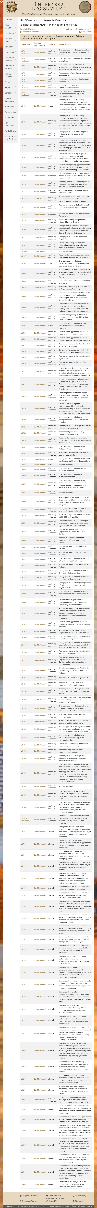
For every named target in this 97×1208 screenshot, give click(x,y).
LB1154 (24, 652)
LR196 (23, 984)
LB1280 (24, 700)
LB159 (23, 221)
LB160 (23, 229)
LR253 (23, 1079)
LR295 (23, 1109)
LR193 (23, 949)
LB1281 (24, 708)
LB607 (23, 325)
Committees (10, 52)
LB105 (23, 134)
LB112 (23, 199)
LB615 (23, 363)
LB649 (23, 509)
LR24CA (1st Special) (25, 819)
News (7, 82)
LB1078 (24, 624)
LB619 (23, 408)
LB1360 (24, 745)
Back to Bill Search (27, 29)
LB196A (24, 251)
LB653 (23, 540)
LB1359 (24, 737)
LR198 (23, 1009)
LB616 (23, 372)
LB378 (23, 282)
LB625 (23, 454)
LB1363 (24, 773)
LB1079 (24, 631)
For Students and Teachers (10, 137)
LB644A (24, 464)
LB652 (23, 531)
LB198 (23, 263)
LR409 (23, 1172)
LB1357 (24, 722)
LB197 (23, 256)
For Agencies (10, 112)
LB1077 (24, 613)
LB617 (23, 384)
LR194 (23, 960)
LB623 (23, 440)
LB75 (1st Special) (25, 74)
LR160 (23, 929)
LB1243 (24, 678)
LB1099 (24, 637)
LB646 (23, 475)
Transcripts (9, 106)
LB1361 (24, 751)
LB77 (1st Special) (25, 86)
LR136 (23, 866)
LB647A (24, 492)
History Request (8, 75)
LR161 (23, 939)
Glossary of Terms (28, 1201)
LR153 (23, 878)
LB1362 (24, 758)
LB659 (23, 578)
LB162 (23, 245)
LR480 (23, 1184)
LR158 (23, 906)
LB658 (23, 572)
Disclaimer (78, 1201)
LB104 (23, 122)
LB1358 (24, 729)
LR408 (23, 1158)
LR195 (23, 972)
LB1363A (24, 786)
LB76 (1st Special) (25, 80)
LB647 (23, 484)
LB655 (23, 553)
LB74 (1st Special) (25, 67)
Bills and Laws (10, 40)
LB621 (23, 427)
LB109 (23, 176)
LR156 (23, 888)
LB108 (23, 167)
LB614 (23, 357)
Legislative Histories (9, 67)
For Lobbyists (10, 131)
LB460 (23, 307)
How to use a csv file (29, 31)
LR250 (23, 1067)
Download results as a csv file (79, 29)
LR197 (23, 997)
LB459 (23, 296)
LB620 (23, 419)
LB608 (23, 333)
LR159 (23, 918)
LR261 (23, 1090)
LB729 (23, 593)
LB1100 (24, 645)
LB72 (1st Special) (25, 52)
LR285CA (24, 1100)
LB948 (23, 602)
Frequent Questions (29, 1195)
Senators (10, 92)
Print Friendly (85, 31)
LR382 (23, 1119)
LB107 (23, 157)
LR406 (23, 1130)
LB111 (23, 191)
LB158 (23, 214)
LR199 (23, 1020)
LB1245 (24, 691)
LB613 (23, 351)
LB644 (23, 460)
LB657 (23, 566)
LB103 (23, 106)
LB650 (23, 516)
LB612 (23, 345)
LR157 (23, 895)
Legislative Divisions (10, 59)
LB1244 (24, 684)
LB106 (23, 145)
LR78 (23, 844)
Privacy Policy (79, 1195)
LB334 (23, 273)
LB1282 (24, 715)
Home (9, 19)
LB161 (23, 238)
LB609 (23, 339)
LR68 (23, 832)
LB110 (23, 184)
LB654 (23, 547)
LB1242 (24, 670)
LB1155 (24, 661)
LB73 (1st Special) (25, 59)
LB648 (23, 501)
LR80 (23, 855)
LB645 (23, 469)
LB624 (23, 447)
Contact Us (51, 1201)
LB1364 (24, 795)
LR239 (23, 1051)
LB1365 (24, 807)
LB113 (23, 207)
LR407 (23, 1145)
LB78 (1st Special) (25, 93)
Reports (10, 87)
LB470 (23, 317)
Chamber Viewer (10, 26)
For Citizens (10, 117)
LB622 (23, 433)
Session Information (10, 99)
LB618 (23, 396)
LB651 (23, 523)
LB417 (23, 288)
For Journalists (9, 124)
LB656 (23, 559)
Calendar (9, 47)
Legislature (10, 33)
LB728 (23, 585)
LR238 (23, 1033)
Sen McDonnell (39, 52)
